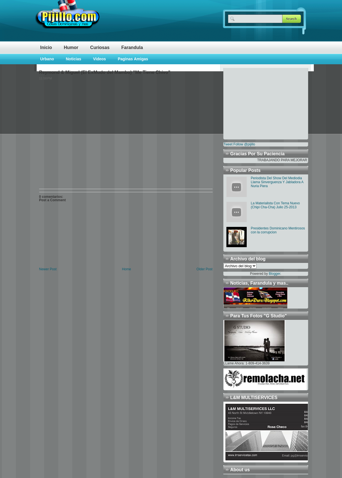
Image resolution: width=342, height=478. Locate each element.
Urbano (47, 59)
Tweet (228, 144)
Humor (71, 47)
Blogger (274, 274)
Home (126, 269)
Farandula (132, 47)
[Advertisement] (259, 103)
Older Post (205, 269)
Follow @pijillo (244, 144)
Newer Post (48, 269)
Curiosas (99, 47)
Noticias (73, 59)
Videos (99, 59)
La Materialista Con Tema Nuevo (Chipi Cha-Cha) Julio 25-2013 (275, 205)
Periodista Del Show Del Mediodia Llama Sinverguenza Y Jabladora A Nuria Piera (277, 182)
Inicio (46, 47)
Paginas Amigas (133, 59)
